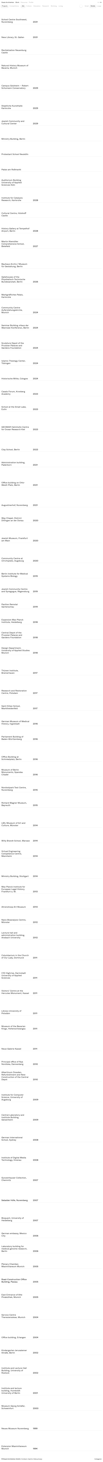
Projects (5, 6)
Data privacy (37, 1459)
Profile (31, 2)
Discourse (24, 2)
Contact (24, 1459)
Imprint (30, 1459)
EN (101, 2)
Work (17, 2)
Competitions (14, 6)
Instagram (98, 1459)
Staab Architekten (7, 2)
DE (98, 2)
